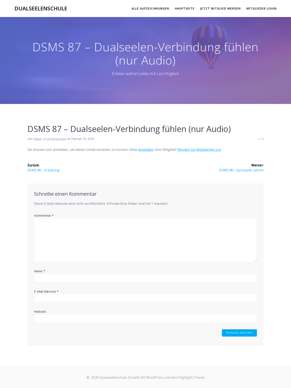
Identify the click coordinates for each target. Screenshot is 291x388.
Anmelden (146, 149)
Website (40, 312)
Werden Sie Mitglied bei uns (199, 149)
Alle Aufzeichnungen (150, 8)
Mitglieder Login (261, 8)
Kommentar (44, 216)
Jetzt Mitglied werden (220, 8)
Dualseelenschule (41, 8)
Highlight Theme (191, 377)
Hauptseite (184, 8)
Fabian (37, 139)
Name (39, 271)
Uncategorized (56, 139)
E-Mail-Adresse (46, 291)
